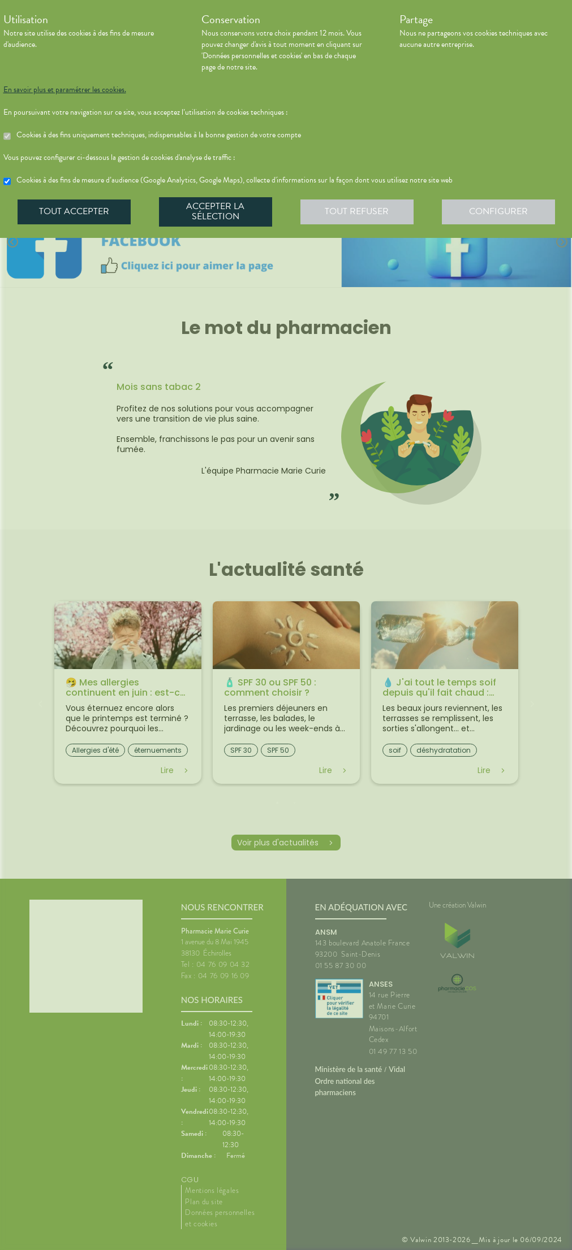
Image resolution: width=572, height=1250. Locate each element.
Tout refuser (357, 211)
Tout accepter (74, 211)
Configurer (498, 211)
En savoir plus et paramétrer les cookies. (64, 90)
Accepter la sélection (215, 211)
